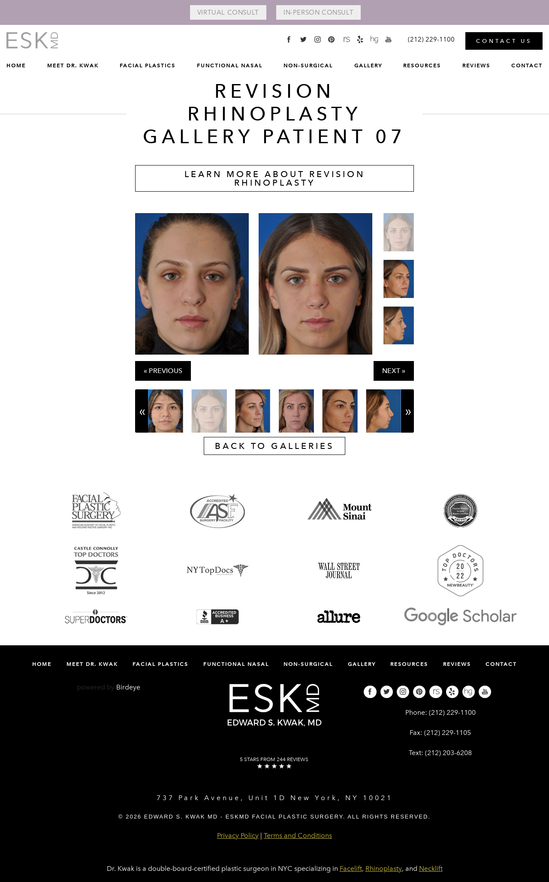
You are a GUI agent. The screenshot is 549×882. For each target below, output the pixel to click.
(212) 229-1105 (447, 732)
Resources (422, 65)
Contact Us (504, 40)
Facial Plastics (147, 65)
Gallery (368, 65)
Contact (527, 65)
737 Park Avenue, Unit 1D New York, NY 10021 (275, 798)
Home (16, 65)
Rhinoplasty (383, 868)
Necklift (430, 868)
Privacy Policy (238, 835)
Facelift (351, 868)
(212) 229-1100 (452, 712)
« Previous (163, 371)
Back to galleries (274, 446)
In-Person (319, 12)
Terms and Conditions (298, 835)
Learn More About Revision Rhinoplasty (274, 178)
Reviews (476, 65)
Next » (393, 371)
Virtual (227, 12)
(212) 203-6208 (448, 753)
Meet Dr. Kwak (73, 65)
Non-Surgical (308, 65)
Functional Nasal (229, 65)
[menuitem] (16, 67)
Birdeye (128, 687)
